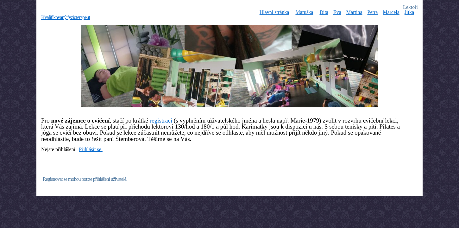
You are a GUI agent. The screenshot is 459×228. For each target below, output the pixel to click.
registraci (161, 120)
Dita (323, 12)
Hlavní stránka (274, 12)
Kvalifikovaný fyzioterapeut (65, 17)
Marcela (391, 12)
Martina (354, 12)
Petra (373, 12)
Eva (337, 12)
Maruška (304, 12)
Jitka (409, 12)
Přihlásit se (91, 149)
